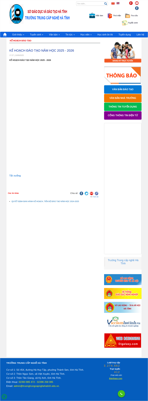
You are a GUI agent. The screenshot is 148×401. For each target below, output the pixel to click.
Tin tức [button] (70, 34)
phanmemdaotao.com (109, 355)
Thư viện (114, 15)
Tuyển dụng (124, 34)
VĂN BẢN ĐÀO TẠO (122, 89)
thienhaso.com (119, 355)
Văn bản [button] (54, 34)
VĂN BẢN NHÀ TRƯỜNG (122, 98)
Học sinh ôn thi (105, 34)
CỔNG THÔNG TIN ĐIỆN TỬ (123, 115)
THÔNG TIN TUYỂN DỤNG (123, 106)
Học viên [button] (86, 34)
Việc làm (96, 15)
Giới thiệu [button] (18, 34)
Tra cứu (131, 15)
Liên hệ (140, 34)
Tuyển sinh (130, 23)
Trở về (95, 197)
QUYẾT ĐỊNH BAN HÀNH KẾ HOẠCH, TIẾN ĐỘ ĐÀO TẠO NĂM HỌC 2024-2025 (45, 201)
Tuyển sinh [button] (36, 34)
